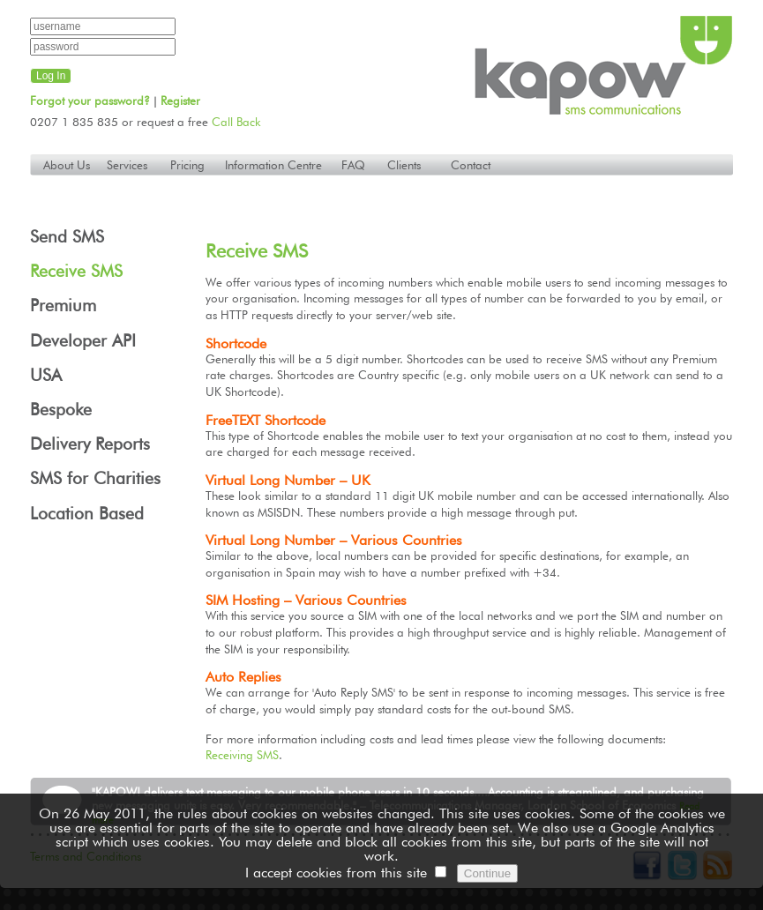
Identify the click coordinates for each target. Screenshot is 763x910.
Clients (404, 165)
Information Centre (273, 165)
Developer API (83, 340)
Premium (63, 305)
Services (127, 165)
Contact (470, 165)
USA (46, 375)
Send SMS (67, 236)
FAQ (353, 165)
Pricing (187, 165)
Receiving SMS (242, 755)
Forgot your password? (90, 100)
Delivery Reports (90, 444)
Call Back (236, 122)
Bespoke (61, 409)
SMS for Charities (95, 478)
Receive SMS (76, 271)
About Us (66, 165)
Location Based (87, 513)
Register (180, 100)
